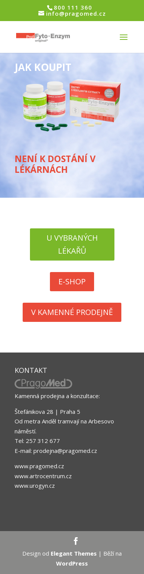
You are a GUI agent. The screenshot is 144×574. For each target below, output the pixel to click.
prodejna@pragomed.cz (65, 450)
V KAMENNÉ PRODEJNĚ (72, 312)
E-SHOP (72, 281)
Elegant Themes (74, 553)
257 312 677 (43, 440)
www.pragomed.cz (39, 466)
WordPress (72, 563)
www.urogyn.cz (35, 485)
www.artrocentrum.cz (43, 476)
